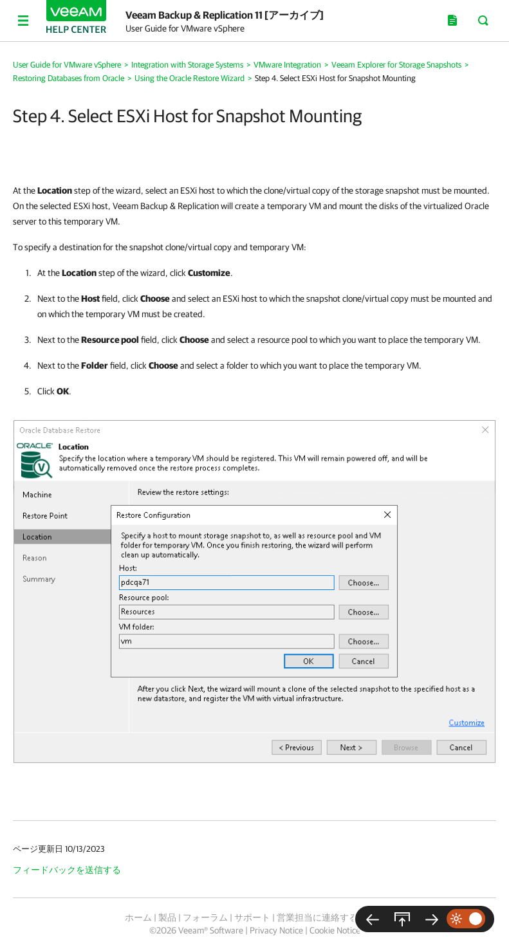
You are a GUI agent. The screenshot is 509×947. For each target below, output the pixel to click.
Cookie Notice (335, 930)
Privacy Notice (276, 930)
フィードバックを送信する (67, 870)
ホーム (138, 917)
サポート (252, 917)
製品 (167, 917)
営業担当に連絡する (317, 917)
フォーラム (205, 917)
